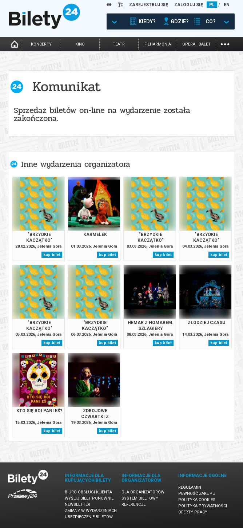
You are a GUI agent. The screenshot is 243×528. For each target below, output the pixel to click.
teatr (119, 44)
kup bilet (51, 254)
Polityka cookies (196, 499)
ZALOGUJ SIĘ (188, 4)
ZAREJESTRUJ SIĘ (148, 4)
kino (80, 44)
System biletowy (140, 498)
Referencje (134, 504)
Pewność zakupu (196, 493)
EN (227, 4)
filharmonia (157, 44)
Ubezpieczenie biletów (89, 517)
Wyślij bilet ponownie (89, 498)
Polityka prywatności (202, 506)
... (225, 43)
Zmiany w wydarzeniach (91, 510)
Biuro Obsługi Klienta (88, 492)
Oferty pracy (192, 512)
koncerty (41, 44)
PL (212, 4)
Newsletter (77, 504)
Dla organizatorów (143, 492)
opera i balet (196, 44)
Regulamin (189, 487)
